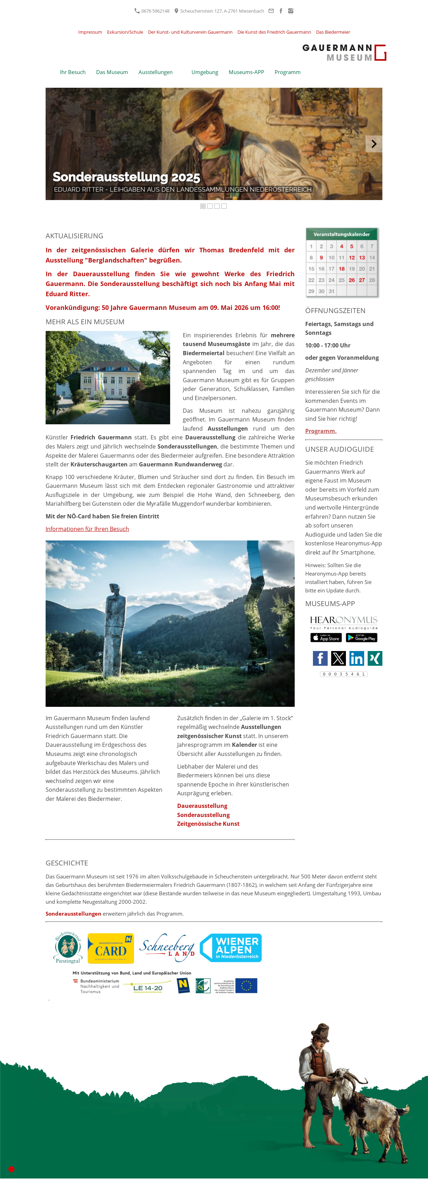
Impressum (90, 32)
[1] (203, 206)
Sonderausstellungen (73, 913)
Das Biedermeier (333, 32)
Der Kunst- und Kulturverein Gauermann (190, 32)
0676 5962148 (151, 11)
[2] (210, 206)
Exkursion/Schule (125, 32)
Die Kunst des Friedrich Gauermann (274, 32)
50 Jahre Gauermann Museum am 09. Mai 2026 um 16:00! (191, 307)
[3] (217, 206)
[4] (224, 206)
